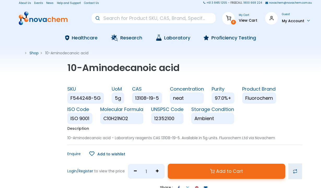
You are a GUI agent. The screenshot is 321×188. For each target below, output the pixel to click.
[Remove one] (135, 171)
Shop (34, 53)
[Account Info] (296, 20)
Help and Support (69, 3)
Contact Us (91, 3)
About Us (23, 3)
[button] (107, 154)
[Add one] (157, 171)
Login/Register (80, 171)
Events (38, 3)
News (50, 3)
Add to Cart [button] (226, 171)
